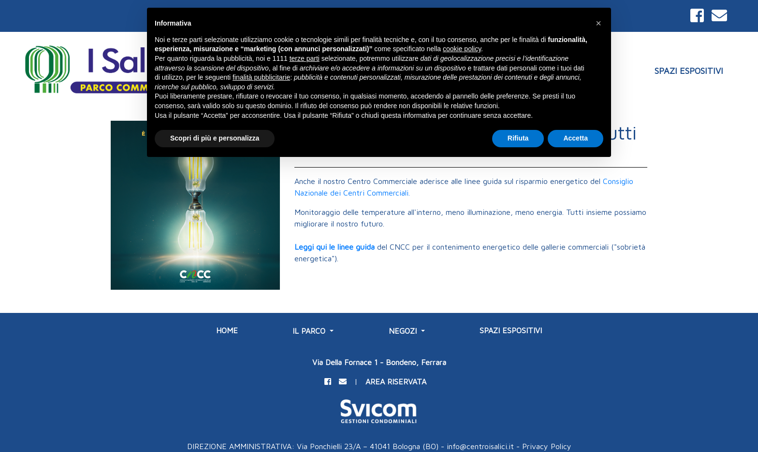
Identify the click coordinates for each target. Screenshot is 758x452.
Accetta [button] (575, 138)
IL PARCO (310, 330)
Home (227, 330)
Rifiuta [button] (518, 138)
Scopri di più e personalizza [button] (214, 138)
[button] (598, 23)
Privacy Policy (546, 446)
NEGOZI (404, 330)
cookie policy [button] (462, 49)
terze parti (305, 58)
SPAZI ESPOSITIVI (689, 71)
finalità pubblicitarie (261, 77)
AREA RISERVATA (395, 381)
